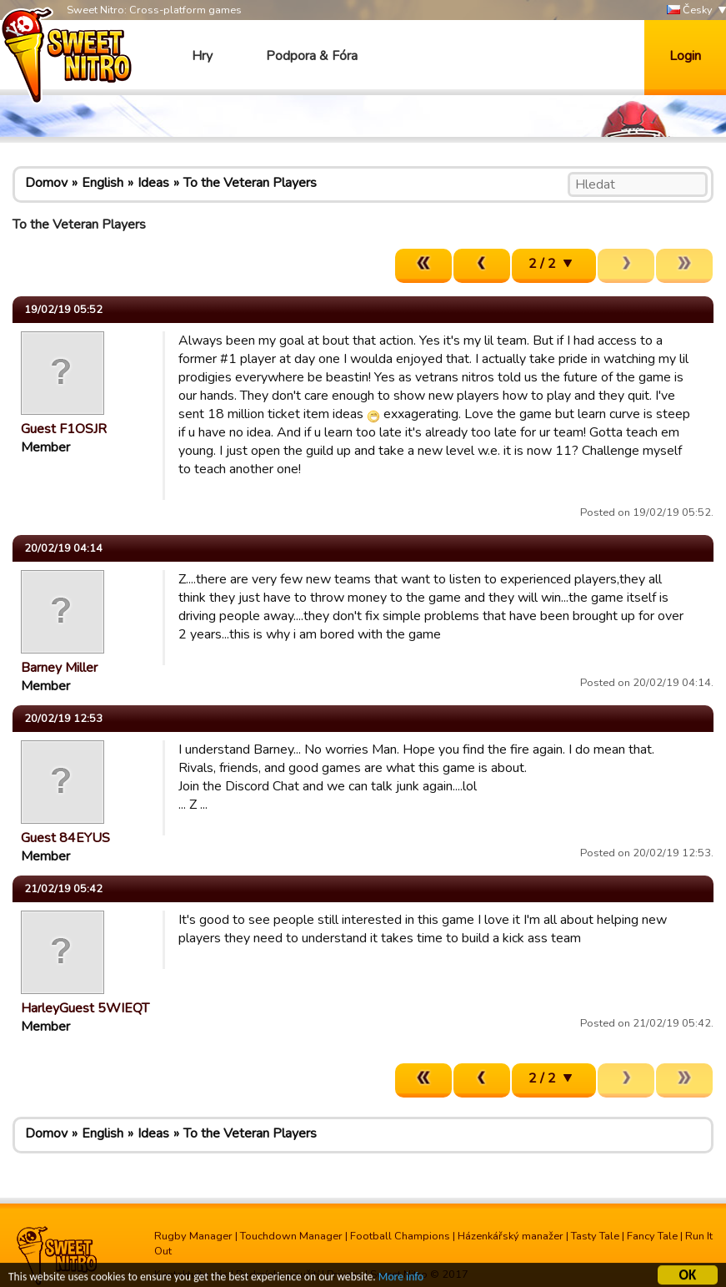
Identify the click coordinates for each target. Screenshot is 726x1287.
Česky (690, 10)
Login (685, 56)
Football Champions (400, 1236)
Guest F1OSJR (64, 429)
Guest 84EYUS (65, 838)
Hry (202, 56)
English (102, 183)
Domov (46, 183)
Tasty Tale (595, 1236)
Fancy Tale (652, 1236)
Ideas (153, 183)
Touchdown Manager (291, 1236)
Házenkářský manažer (510, 1236)
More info (400, 1278)
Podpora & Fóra (312, 56)
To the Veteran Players (250, 183)
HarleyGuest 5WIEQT (85, 1008)
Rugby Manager (193, 1236)
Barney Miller (59, 668)
